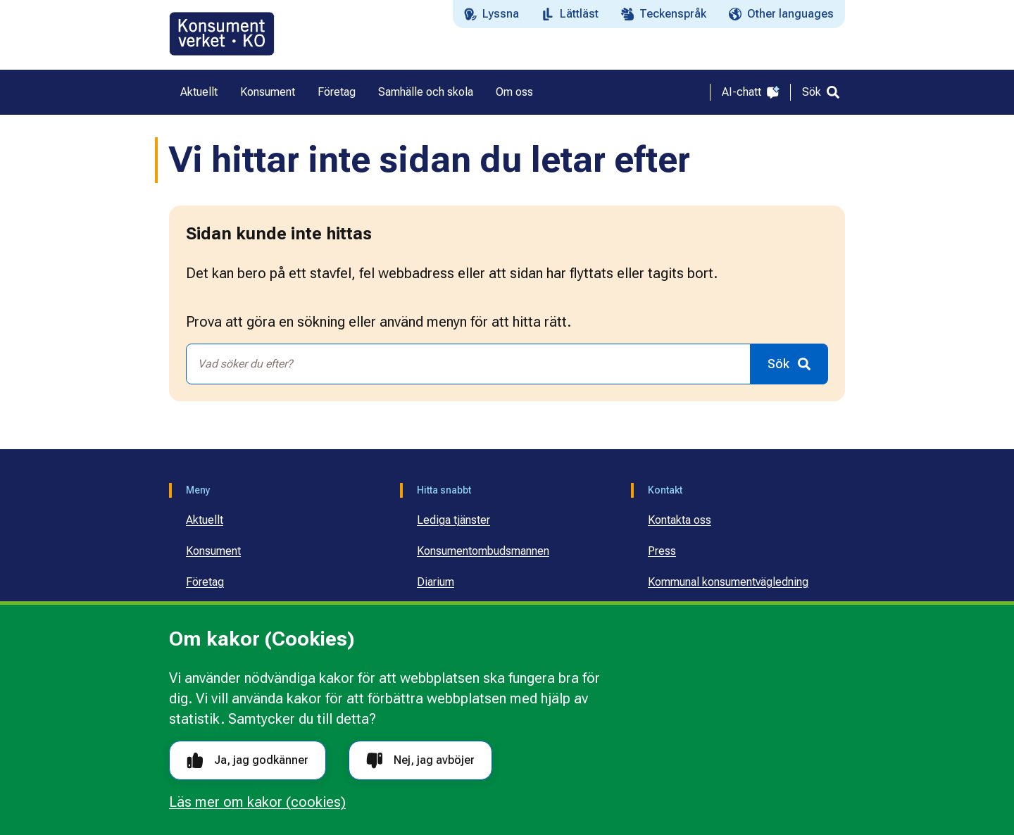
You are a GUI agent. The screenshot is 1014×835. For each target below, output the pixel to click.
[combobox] (468, 364)
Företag (205, 582)
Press (662, 551)
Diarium (435, 582)
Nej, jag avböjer (420, 761)
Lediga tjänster (453, 520)
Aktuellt (204, 520)
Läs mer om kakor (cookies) (257, 801)
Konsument (213, 551)
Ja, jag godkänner (247, 761)
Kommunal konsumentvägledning (728, 582)
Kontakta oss (679, 520)
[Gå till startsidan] (222, 33)
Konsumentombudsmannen (483, 551)
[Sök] (820, 92)
